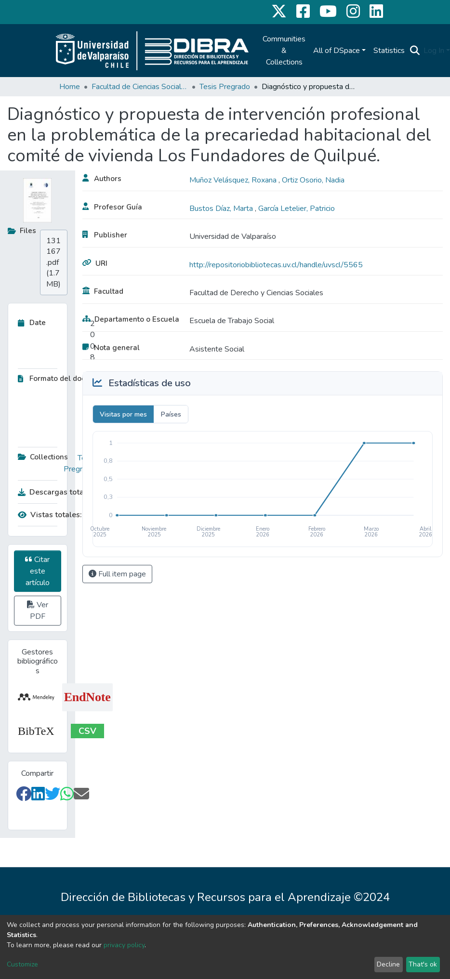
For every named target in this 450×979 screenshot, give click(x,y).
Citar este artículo (37, 571)
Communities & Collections (284, 50)
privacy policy (124, 945)
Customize (22, 964)
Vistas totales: (50, 514)
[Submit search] (415, 50)
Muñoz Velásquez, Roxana (233, 180)
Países (171, 414)
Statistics (389, 50)
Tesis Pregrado (224, 86)
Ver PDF (37, 611)
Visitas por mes (123, 414)
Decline (388, 964)
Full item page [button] (117, 574)
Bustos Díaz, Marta (222, 208)
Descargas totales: (54, 492)
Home (69, 86)
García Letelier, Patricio (296, 208)
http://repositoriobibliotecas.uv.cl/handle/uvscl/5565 (276, 265)
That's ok (423, 964)
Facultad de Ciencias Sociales (140, 86)
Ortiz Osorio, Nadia (313, 180)
